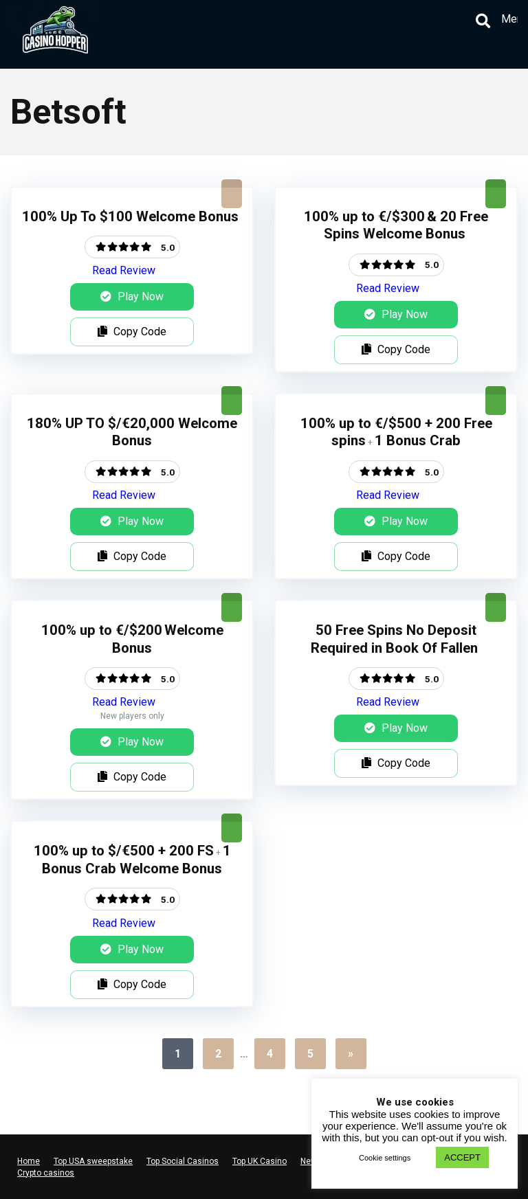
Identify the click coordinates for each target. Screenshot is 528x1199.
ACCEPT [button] (462, 1157)
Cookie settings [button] (384, 1158)
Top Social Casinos (182, 1161)
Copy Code (132, 331)
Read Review (123, 270)
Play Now (132, 296)
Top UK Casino (259, 1161)
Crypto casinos (45, 1173)
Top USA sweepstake (93, 1161)
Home (28, 1161)
